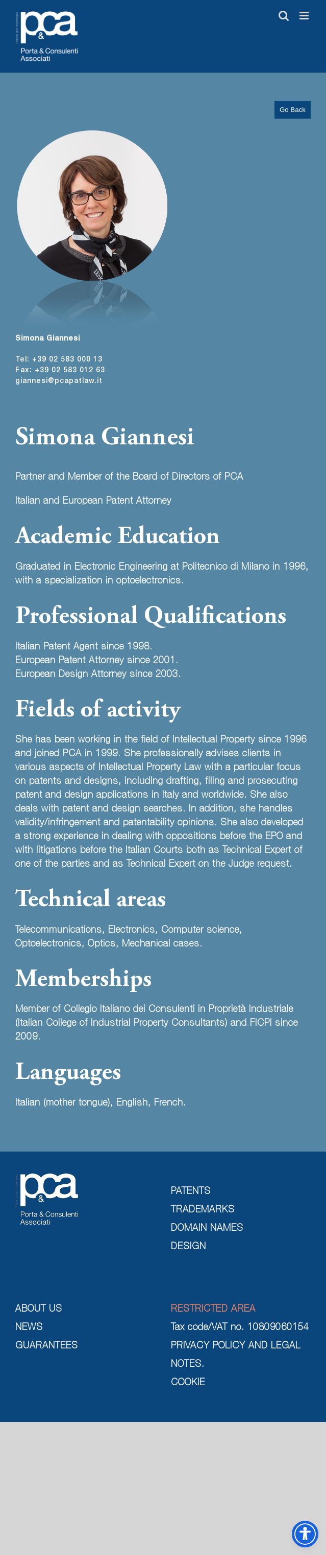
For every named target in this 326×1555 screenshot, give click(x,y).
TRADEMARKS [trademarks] (203, 1210)
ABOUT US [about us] (38, 1309)
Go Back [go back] (293, 110)
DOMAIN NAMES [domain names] (207, 1228)
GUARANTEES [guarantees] (46, 1346)
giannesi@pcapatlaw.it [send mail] (59, 381)
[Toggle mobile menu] (305, 15)
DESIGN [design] (188, 1247)
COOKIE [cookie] (188, 1383)
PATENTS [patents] (191, 1192)
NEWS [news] (29, 1328)
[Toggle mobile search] (284, 15)
